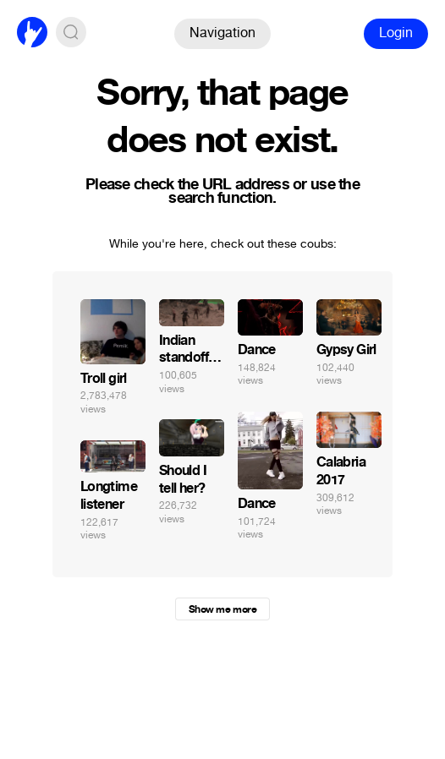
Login (396, 32)
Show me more (222, 609)
